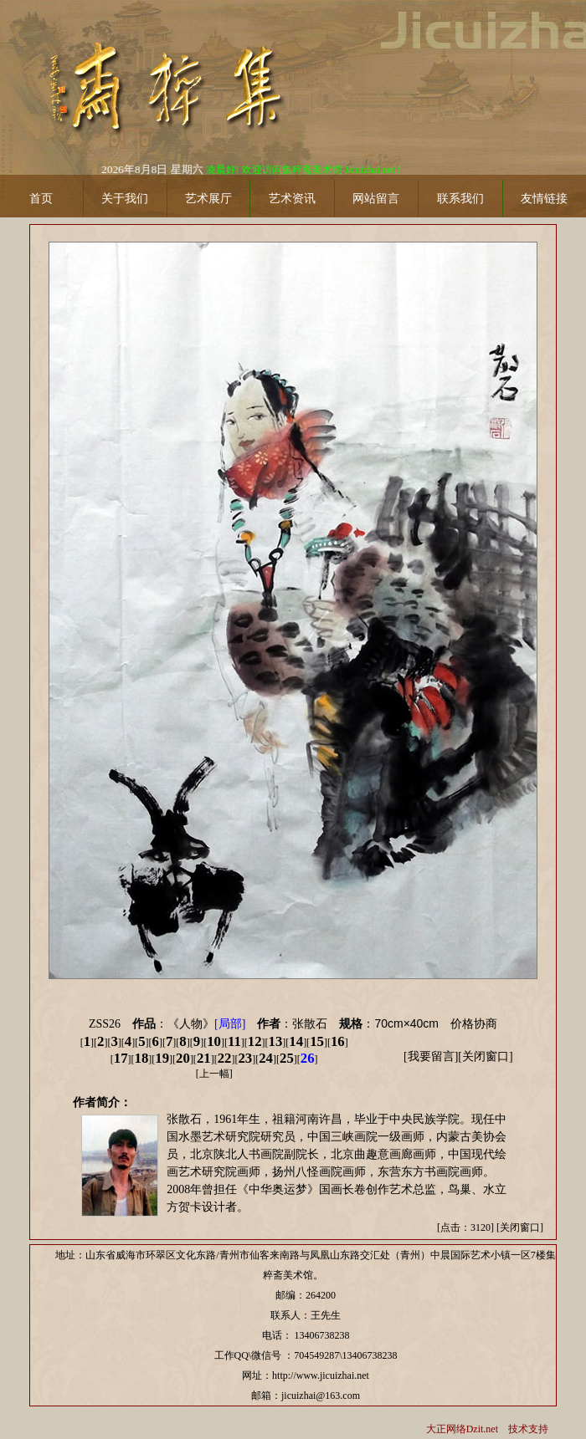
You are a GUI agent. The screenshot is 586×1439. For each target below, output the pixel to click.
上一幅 (214, 1073)
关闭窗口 (485, 1056)
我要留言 (431, 1056)
